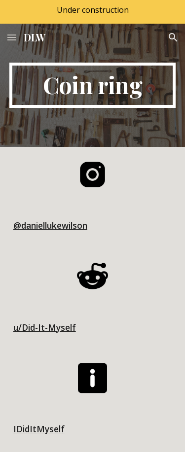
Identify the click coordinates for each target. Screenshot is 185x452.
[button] (12, 37)
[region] (92, 12)
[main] (92, 85)
